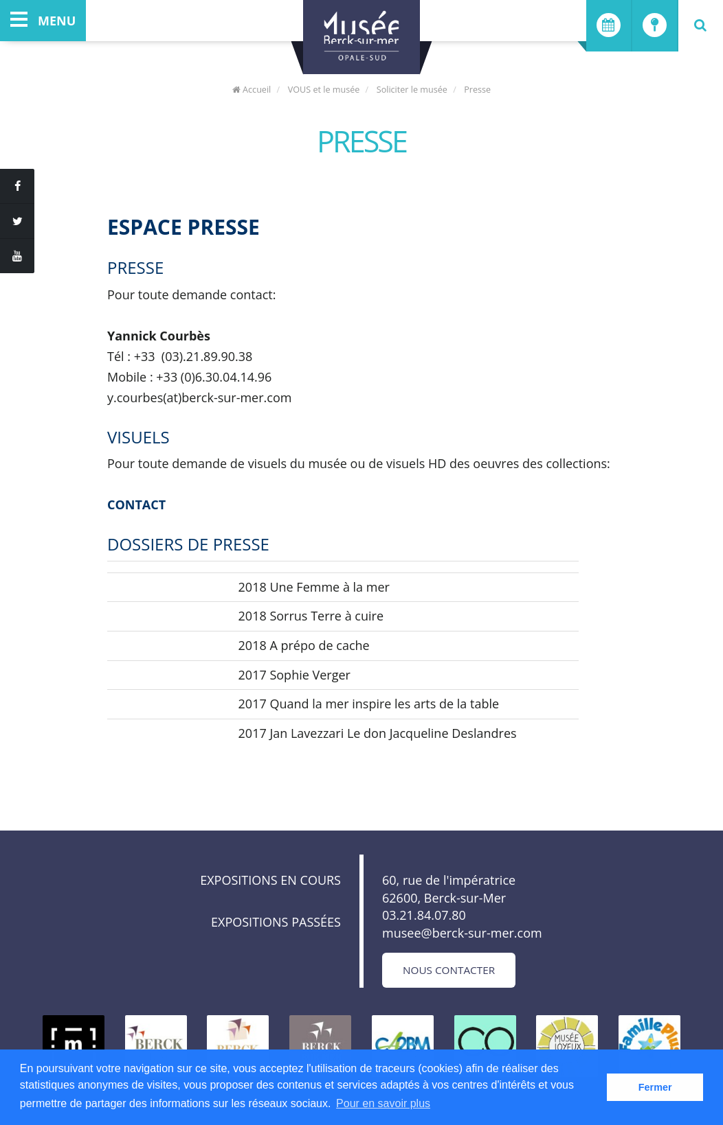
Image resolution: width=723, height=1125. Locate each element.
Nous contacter (449, 970)
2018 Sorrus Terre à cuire (310, 615)
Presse (477, 89)
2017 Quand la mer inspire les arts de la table (369, 703)
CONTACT (136, 504)
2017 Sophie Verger (294, 674)
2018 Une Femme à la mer (314, 587)
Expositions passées (276, 922)
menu (43, 20)
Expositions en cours (270, 880)
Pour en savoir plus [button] (383, 1103)
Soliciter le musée (412, 89)
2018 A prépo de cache (304, 645)
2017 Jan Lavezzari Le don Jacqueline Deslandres (377, 733)
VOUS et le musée (324, 89)
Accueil (251, 89)
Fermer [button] (655, 1087)
